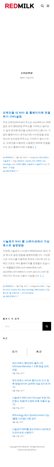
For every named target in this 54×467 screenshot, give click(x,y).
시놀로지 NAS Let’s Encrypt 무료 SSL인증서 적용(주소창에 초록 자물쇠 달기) (31, 401)
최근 (39, 351)
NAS (42, 286)
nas (43, 161)
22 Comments (28, 293)
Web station (40, 289)
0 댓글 (11, 167)
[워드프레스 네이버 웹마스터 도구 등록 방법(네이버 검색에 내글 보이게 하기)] (6, 385)
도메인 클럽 (21, 164)
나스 (13, 164)
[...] (34, 147)
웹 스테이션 (14, 293)
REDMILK (9, 157)
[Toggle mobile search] (42, 5)
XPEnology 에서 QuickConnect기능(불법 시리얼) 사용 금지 (30, 417)
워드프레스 (44, 157)
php (23, 289)
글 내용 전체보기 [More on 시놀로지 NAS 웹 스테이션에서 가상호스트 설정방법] (10, 296)
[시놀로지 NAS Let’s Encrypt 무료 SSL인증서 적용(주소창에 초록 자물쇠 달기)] (6, 402)
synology (7, 164)
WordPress (32, 450)
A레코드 (21, 161)
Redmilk (25, 446)
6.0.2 (8, 289)
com (34, 161)
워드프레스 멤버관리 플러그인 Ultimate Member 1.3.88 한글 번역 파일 (30, 366)
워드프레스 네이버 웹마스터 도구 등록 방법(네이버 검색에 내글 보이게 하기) (31, 384)
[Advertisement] (27, 40)
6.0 (4, 289)
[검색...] (22, 326)
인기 (15, 351)
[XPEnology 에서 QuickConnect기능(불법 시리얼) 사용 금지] (6, 418)
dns (19, 289)
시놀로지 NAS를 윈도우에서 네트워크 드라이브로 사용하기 (31, 431)
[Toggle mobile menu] (48, 5)
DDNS (38, 161)
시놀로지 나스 (41, 164)
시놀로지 (6, 161)
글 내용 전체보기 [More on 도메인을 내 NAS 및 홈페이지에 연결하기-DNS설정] (10, 171)
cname (28, 161)
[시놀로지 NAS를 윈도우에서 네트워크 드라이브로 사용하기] (6, 431)
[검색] (46, 326)
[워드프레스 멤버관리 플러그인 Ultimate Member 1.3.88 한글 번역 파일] (6, 367)
